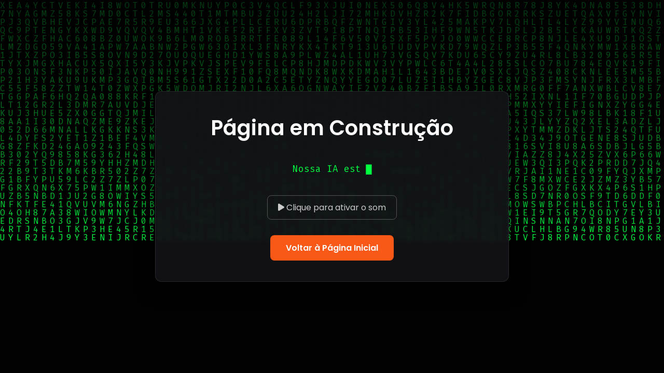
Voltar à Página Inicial (332, 248)
